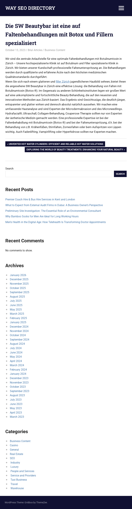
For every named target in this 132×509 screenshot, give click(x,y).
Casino (14, 445)
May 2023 (16, 408)
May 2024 (16, 356)
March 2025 (17, 313)
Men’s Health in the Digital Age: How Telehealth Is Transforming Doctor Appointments (55, 222)
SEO (12, 458)
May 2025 (16, 309)
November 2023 (19, 382)
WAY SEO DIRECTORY (30, 8)
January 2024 (18, 373)
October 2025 (18, 288)
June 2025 (16, 305)
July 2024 (16, 348)
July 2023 (16, 399)
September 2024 (19, 339)
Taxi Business (18, 479)
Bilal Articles (35, 50)
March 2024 (17, 365)
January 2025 (18, 322)
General (14, 449)
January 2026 (18, 275)
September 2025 (19, 292)
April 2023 (16, 412)
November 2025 (19, 283)
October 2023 (18, 386)
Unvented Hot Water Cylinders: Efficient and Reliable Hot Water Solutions (56, 144)
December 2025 (19, 279)
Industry (15, 462)
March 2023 (17, 416)
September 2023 (19, 391)
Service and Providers (23, 475)
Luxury (14, 466)
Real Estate (16, 454)
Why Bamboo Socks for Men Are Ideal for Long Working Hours (42, 216)
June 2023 (16, 404)
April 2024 (16, 361)
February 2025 (18, 318)
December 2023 (19, 378)
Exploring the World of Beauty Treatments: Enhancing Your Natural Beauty (74, 150)
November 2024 (19, 331)
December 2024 (19, 326)
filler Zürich (63, 81)
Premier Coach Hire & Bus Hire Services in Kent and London (40, 199)
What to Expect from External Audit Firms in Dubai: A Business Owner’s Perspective (54, 205)
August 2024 (17, 343)
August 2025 (17, 296)
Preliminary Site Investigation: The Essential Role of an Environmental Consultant (53, 210)
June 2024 (16, 352)
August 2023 (17, 395)
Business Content (55, 50)
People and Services (22, 471)
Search (9, 168)
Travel (14, 484)
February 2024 (18, 369)
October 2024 (18, 335)
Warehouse (17, 488)
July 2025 (16, 300)
